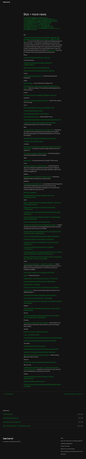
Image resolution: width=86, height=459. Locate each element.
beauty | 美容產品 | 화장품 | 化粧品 (30, 17)
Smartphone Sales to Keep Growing (34, 381)
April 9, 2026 (80, 418)
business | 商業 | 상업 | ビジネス (42, 17)
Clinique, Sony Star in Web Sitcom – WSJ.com (37, 57)
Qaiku (25, 275)
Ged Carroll (6, 2)
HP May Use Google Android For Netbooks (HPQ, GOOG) (40, 341)
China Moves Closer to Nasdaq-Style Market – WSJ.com (40, 95)
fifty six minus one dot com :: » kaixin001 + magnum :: (39, 264)
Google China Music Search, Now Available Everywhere (40, 225)
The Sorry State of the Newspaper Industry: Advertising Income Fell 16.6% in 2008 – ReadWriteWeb (42, 232)
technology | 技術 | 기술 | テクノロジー (47, 27)
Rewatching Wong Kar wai (10, 418)
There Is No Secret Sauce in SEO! (33, 111)
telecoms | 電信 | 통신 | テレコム (29, 28)
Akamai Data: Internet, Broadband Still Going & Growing (40, 362)
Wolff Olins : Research (30, 192)
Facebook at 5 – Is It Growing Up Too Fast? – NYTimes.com (40, 278)
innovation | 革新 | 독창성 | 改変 (29, 22)
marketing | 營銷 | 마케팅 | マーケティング (31, 23)
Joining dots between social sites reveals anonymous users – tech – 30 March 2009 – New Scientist (42, 316)
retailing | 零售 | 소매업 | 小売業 (43, 24)
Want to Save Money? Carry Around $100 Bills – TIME (39, 108)
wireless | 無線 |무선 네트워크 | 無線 (30, 29)
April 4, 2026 (80, 422)
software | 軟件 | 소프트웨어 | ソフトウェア (31, 27)
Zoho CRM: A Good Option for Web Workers (36, 114)
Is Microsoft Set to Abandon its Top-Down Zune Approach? (41, 349)
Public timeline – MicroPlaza (32, 284)
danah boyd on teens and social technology (36, 68)
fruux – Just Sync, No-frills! (31, 335)
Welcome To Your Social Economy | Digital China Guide (39, 352)
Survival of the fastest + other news (72, 394)
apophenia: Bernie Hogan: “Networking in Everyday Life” (40, 138)
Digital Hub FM (28, 290)
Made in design (28, 83)
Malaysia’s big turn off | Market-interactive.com (37, 177)
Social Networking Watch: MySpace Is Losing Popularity (40, 295)
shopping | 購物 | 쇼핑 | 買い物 (46, 25)
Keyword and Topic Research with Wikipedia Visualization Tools (42, 120)
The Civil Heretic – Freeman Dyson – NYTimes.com (38, 130)
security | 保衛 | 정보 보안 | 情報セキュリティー (32, 25)
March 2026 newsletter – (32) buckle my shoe (16, 426)
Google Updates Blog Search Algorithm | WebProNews (39, 281)
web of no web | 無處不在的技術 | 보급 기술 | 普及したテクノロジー (48, 28)
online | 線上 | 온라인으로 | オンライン (30, 24)
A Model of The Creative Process (33, 141)
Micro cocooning (9, 394)
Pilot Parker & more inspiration (12, 422)
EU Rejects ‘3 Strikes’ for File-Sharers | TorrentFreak (39, 239)
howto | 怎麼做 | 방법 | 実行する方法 (41, 21)
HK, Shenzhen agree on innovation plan (35, 153)
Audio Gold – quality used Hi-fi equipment (36, 323)
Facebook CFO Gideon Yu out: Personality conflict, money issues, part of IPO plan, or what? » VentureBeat (43, 258)
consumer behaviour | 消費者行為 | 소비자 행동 (32, 18)
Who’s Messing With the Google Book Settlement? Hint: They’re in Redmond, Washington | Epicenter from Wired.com (43, 253)
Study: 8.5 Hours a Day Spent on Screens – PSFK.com (39, 71)
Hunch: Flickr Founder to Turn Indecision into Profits (39, 272)
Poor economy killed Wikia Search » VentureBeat (38, 298)
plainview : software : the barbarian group (36, 332)
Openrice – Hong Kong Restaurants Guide (36, 100)
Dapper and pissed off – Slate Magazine (35, 166)
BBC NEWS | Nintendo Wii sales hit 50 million (36, 355)
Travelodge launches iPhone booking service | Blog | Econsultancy (43, 338)
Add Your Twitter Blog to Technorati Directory (37, 222)
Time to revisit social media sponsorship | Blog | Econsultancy (41, 236)
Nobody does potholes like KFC (33, 184)
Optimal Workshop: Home (31, 117)
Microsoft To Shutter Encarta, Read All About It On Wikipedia (41, 287)
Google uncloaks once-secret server (34, 346)
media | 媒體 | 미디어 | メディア (45, 23)
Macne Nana (27, 160)
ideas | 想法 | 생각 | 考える (52, 21)
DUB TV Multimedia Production (33, 76)
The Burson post (8, 414)
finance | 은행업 (54, 20)
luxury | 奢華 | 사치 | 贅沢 (46, 22)
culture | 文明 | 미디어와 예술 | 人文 (47, 18)
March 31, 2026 (80, 426)
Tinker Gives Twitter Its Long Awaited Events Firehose (39, 123)
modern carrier (51, 50)
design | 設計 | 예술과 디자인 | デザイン (31, 20)
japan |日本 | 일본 (38, 22)
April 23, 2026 (80, 414)
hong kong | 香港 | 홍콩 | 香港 (29, 21)
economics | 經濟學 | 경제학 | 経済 (44, 20)
